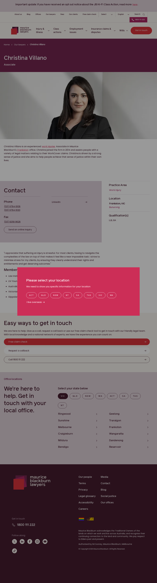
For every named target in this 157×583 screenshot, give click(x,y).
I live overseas (34, 302)
